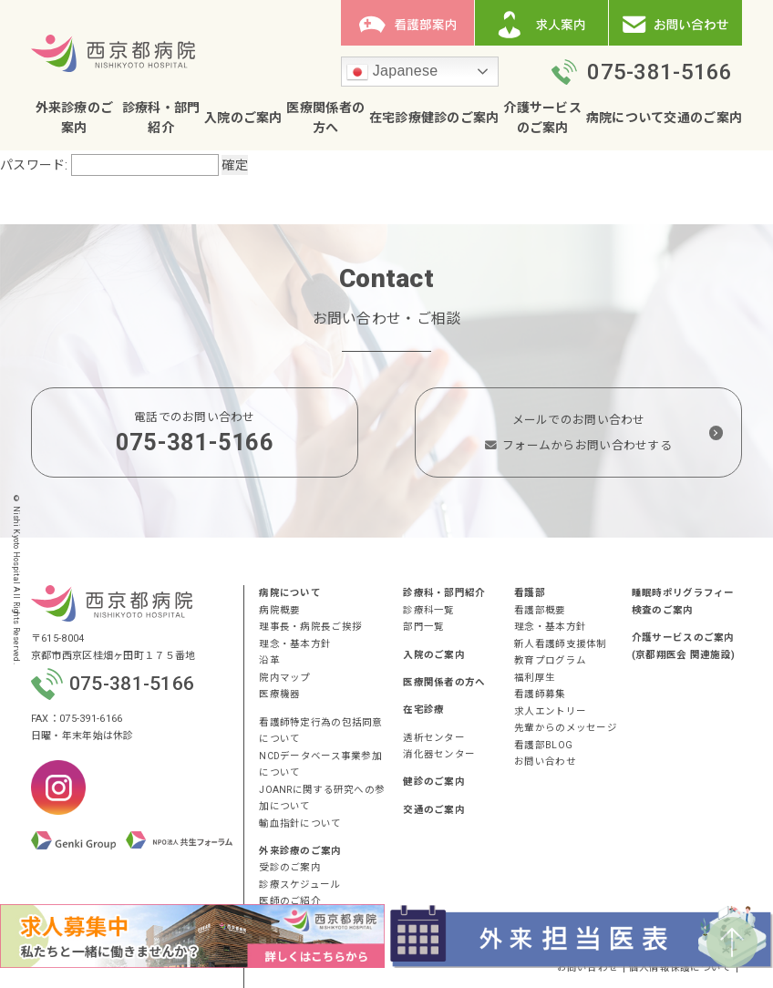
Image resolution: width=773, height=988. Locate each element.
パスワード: (109, 165)
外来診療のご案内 (300, 851)
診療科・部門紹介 (444, 593)
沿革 (269, 660)
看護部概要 (539, 610)
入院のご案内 (243, 117)
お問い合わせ (545, 761)
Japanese (392, 72)
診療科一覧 (428, 610)
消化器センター (439, 754)
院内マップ (284, 678)
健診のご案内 (460, 117)
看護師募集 (539, 694)
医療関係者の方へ (444, 682)
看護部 (529, 593)
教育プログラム (550, 660)
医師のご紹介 (290, 901)
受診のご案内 (290, 867)
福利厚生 (534, 678)
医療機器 (279, 694)
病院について (625, 117)
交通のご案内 (703, 117)
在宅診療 (395, 117)
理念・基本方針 (295, 644)
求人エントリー (550, 711)
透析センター (434, 738)
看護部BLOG (543, 745)
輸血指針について (300, 823)
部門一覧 (423, 627)
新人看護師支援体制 (560, 644)
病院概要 (279, 610)
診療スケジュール (299, 884)
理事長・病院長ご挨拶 (310, 627)
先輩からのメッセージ (565, 728)
